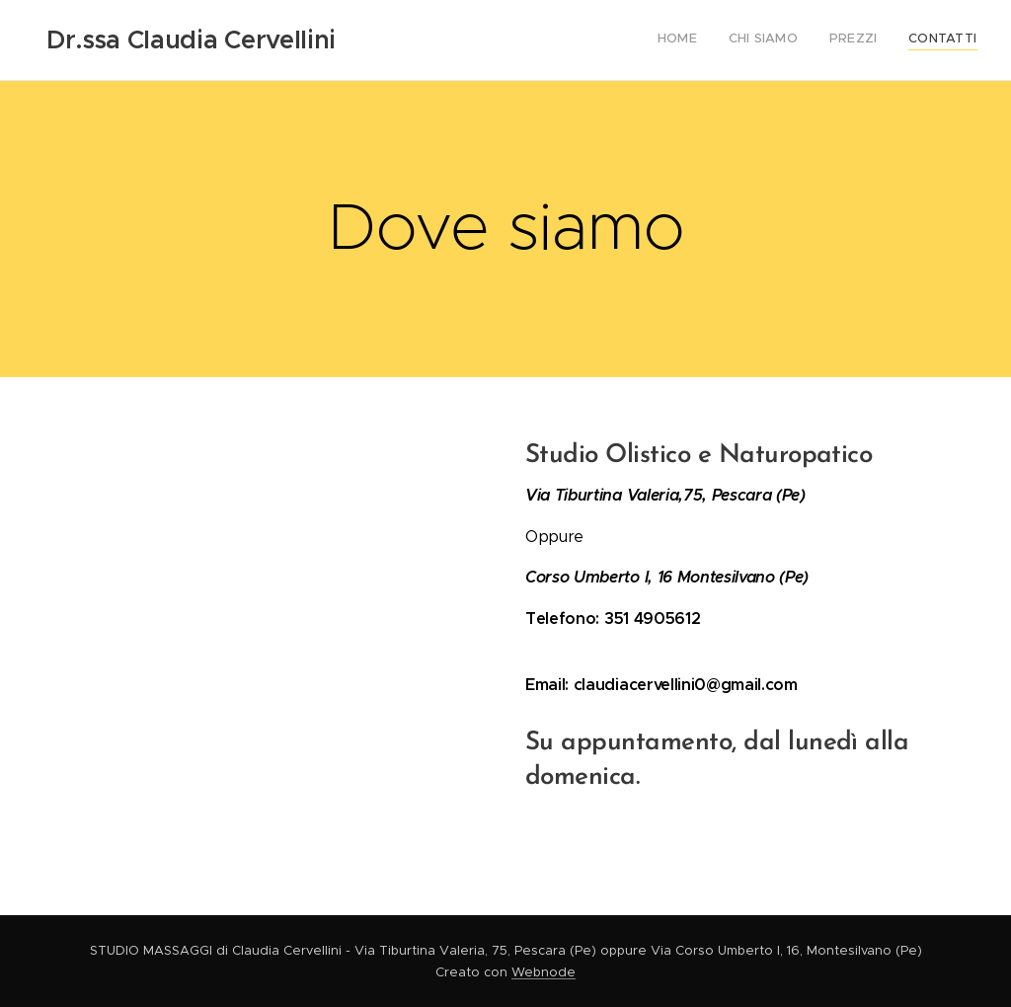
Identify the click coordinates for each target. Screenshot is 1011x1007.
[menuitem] (887, 40)
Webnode (543, 972)
